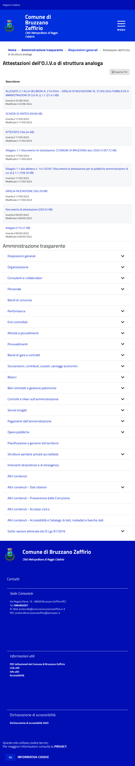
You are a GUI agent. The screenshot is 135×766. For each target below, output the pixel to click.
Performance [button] (16, 311)
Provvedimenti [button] (18, 344)
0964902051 (21, 605)
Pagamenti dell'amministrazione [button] (29, 421)
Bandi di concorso (20, 300)
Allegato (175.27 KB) (18, 228)
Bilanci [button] (12, 377)
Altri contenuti (17, 476)
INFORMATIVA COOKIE (33, 757)
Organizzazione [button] (18, 267)
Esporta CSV (119, 72)
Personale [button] (14, 289)
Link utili (15, 668)
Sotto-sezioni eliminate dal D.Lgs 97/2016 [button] (36, 531)
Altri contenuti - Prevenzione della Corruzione (39, 498)
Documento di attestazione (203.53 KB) (29, 209)
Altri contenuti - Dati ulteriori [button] (27, 487)
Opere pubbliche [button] (18, 432)
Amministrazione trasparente (42, 50)
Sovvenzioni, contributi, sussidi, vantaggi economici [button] (43, 366)
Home (12, 50)
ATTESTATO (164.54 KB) (20, 132)
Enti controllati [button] (18, 322)
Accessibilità (17, 675)
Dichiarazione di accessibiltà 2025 (29, 723)
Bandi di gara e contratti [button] (24, 355)
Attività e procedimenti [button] (23, 333)
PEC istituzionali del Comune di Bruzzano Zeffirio (37, 664)
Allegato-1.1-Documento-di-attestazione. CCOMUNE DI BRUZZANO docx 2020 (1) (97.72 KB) (61, 150)
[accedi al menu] (121, 25)
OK (10, 757)
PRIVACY (60, 746)
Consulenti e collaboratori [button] (25, 278)
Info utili (14, 672)
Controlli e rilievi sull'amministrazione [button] (33, 399)
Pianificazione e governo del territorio (33, 443)
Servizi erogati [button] (17, 410)
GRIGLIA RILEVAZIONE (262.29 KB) (26, 191)
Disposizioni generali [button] (22, 256)
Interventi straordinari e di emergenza (33, 465)
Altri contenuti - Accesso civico (29, 509)
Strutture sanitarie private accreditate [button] (33, 454)
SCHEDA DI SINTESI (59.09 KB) (24, 113)
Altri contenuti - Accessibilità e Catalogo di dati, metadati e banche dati (55, 520)
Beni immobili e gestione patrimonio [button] (32, 388)
